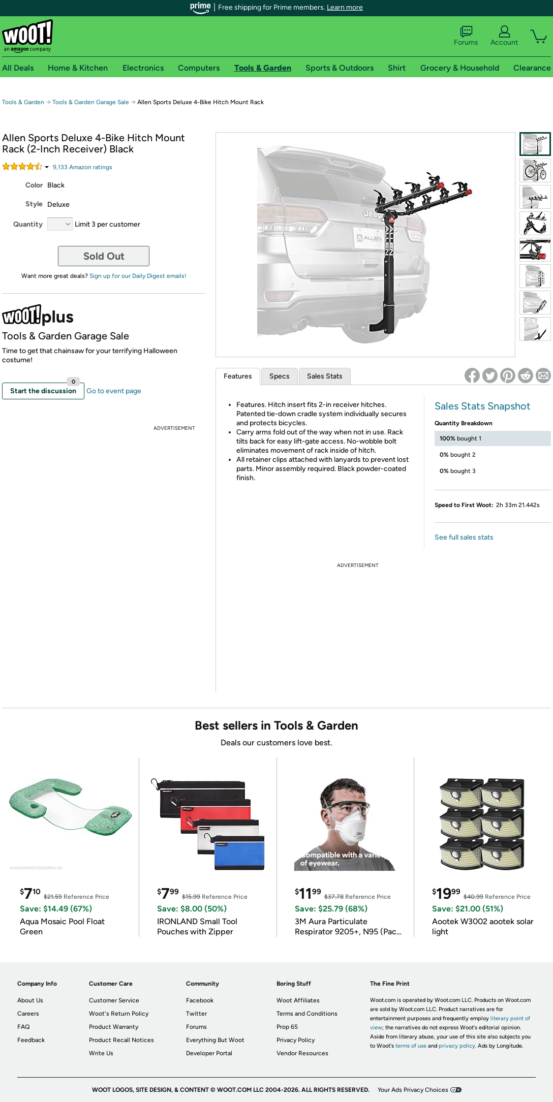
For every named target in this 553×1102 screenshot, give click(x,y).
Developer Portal (209, 1053)
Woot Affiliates (298, 1000)
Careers (28, 1013)
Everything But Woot (215, 1040)
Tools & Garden (23, 102)
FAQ (23, 1026)
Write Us (101, 1053)
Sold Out (104, 256)
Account (504, 36)
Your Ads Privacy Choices (413, 1089)
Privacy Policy (295, 1040)
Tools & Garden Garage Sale (90, 102)
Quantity (28, 224)
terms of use (410, 1046)
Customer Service (114, 1000)
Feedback (31, 1040)
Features (238, 376)
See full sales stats (464, 537)
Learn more (345, 7)
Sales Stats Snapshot (483, 406)
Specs (279, 376)
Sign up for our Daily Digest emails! (138, 275)
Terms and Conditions (306, 1013)
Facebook (199, 1000)
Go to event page (113, 391)
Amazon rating (82, 167)
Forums (466, 36)
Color (34, 185)
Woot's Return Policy (118, 1013)
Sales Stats (325, 376)
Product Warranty (113, 1026)
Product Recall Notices (121, 1040)
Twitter (196, 1013)
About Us (30, 1000)
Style (34, 204)
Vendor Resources (302, 1053)
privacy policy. (457, 1046)
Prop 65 (287, 1026)
